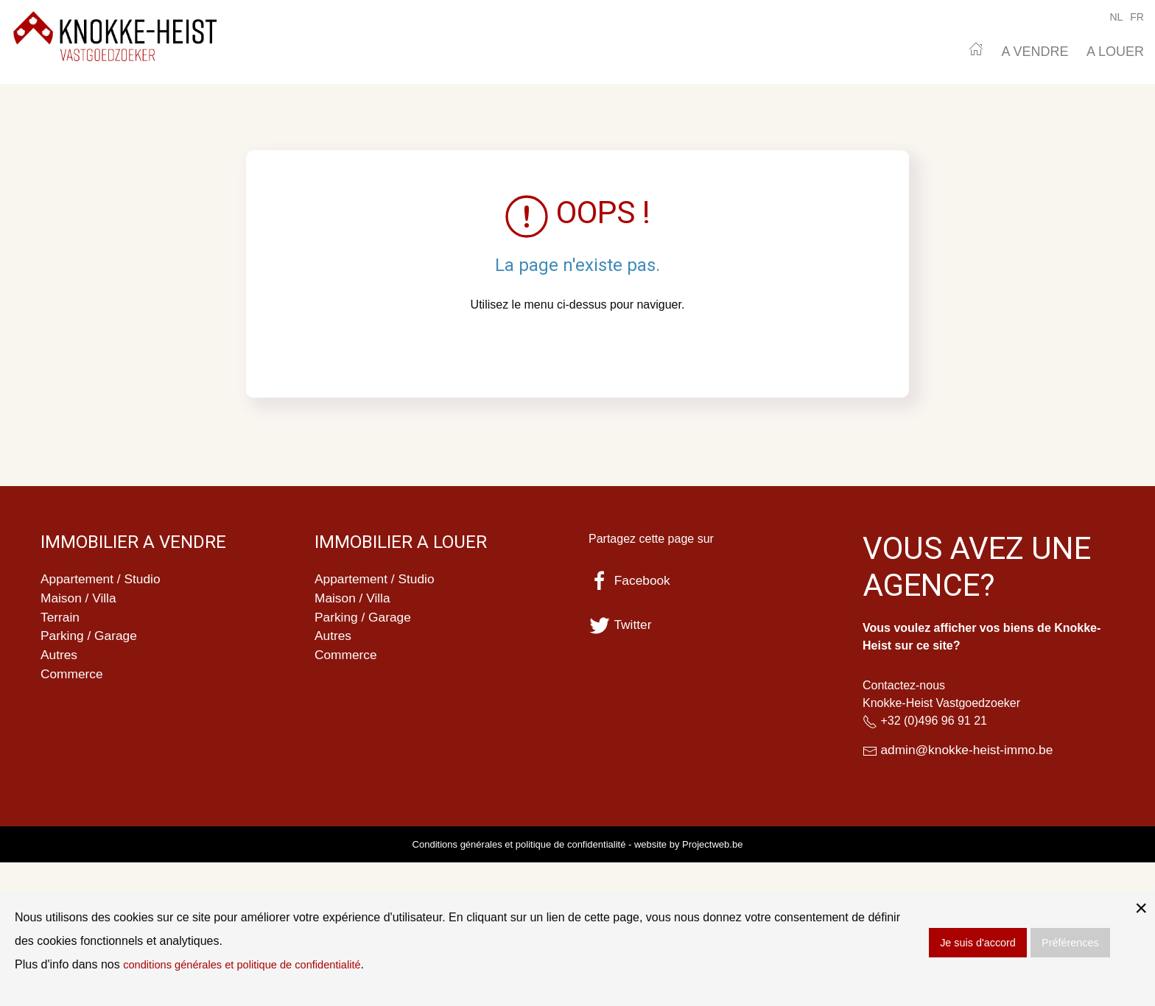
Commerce (73, 679)
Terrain (61, 619)
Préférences (1070, 943)
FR (1137, 17)
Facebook (631, 580)
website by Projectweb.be (688, 845)
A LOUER (1115, 51)
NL (1116, 17)
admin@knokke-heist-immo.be (969, 750)
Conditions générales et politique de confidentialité (519, 845)
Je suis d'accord (978, 943)
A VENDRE (1034, 51)
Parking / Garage (91, 639)
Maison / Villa (80, 599)
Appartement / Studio (103, 579)
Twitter (621, 624)
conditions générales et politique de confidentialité (253, 964)
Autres (60, 659)
